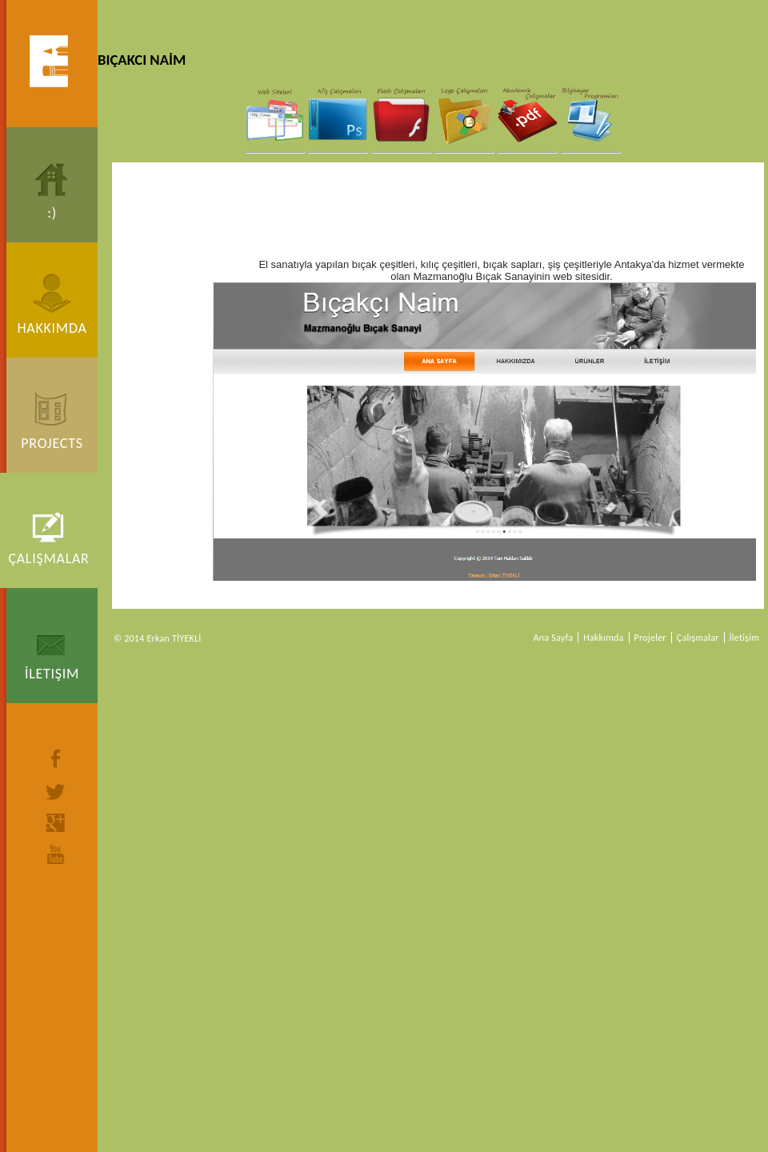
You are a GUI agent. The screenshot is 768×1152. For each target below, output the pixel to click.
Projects (51, 443)
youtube (56, 854)
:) (52, 213)
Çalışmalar (48, 558)
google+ (56, 823)
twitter (56, 792)
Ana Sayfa (554, 637)
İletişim (52, 673)
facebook (56, 758)
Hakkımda (51, 328)
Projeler (650, 637)
